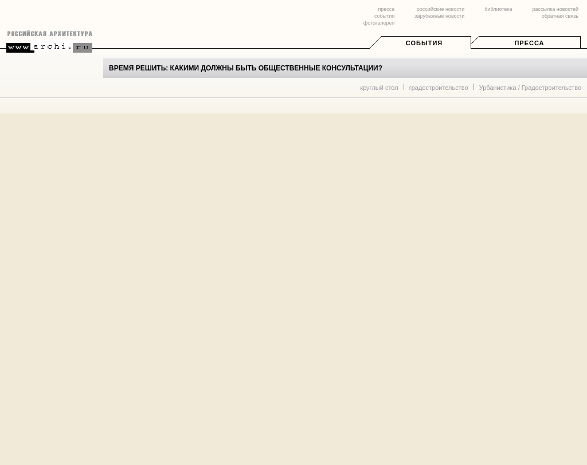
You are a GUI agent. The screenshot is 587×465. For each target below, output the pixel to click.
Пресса (529, 43)
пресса (386, 9)
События (424, 43)
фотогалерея (378, 23)
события (384, 16)
